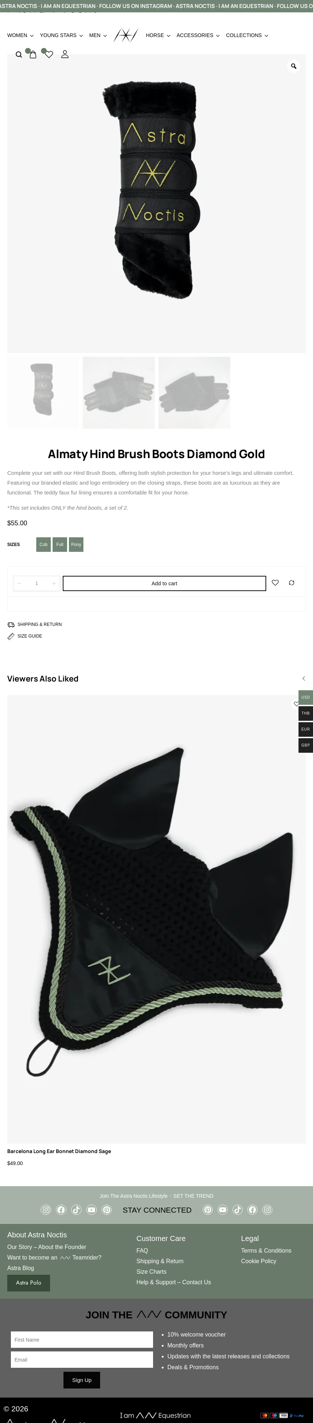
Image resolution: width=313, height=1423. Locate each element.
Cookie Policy (258, 1261)
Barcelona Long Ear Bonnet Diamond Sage (59, 1151)
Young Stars (61, 35)
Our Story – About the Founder (46, 1247)
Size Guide (29, 636)
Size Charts (151, 1271)
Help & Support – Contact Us (173, 1282)
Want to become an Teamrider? (54, 1257)
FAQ (142, 1251)
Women (20, 35)
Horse (157, 35)
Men (97, 35)
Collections (246, 35)
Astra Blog (20, 1268)
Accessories (198, 35)
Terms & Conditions (266, 1251)
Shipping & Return (39, 624)
